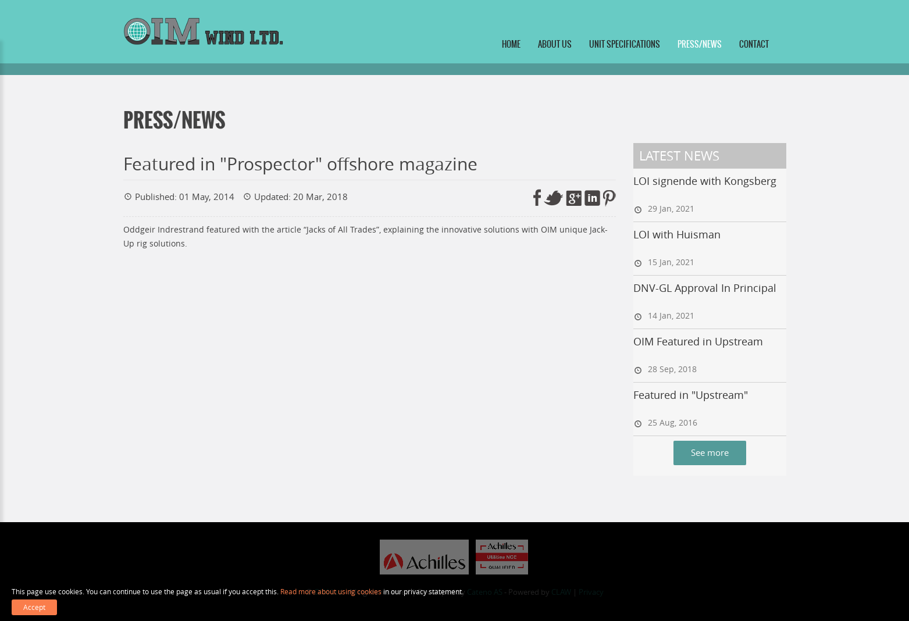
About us (555, 44)
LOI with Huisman (677, 234)
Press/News (700, 44)
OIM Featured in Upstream (698, 341)
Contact (754, 44)
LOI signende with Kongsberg (704, 181)
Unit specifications (624, 44)
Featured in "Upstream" (690, 395)
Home (511, 44)
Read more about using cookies (331, 591)
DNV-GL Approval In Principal (704, 288)
